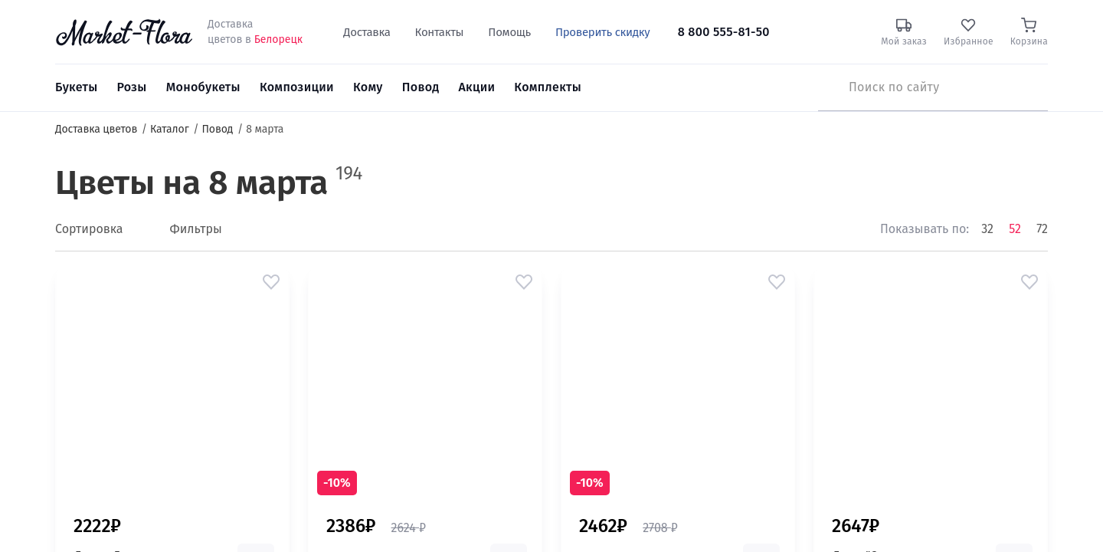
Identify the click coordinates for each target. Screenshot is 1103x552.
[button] (271, 282)
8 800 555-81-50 (724, 32)
